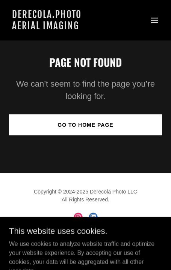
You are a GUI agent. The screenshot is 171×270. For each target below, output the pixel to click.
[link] (62, 27)
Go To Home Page (85, 125)
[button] (154, 20)
